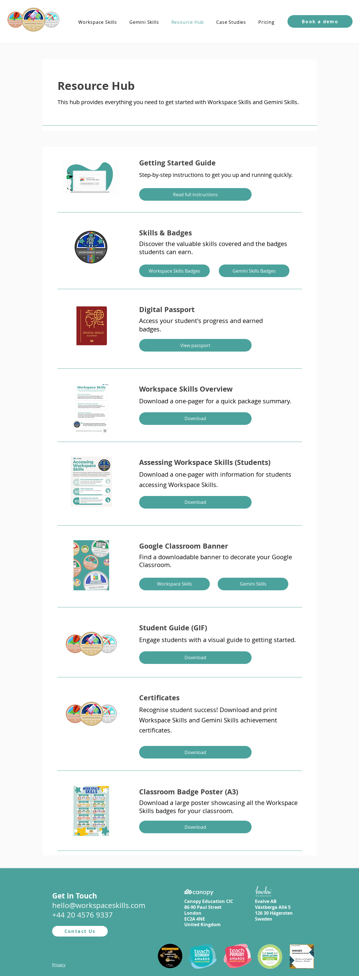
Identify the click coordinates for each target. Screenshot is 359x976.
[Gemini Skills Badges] (254, 271)
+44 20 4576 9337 (82, 915)
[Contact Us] (80, 931)
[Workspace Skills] (174, 584)
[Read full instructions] (195, 194)
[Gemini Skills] (253, 584)
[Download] (195, 418)
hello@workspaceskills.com (98, 905)
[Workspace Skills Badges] (174, 271)
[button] (320, 21)
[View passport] (195, 345)
